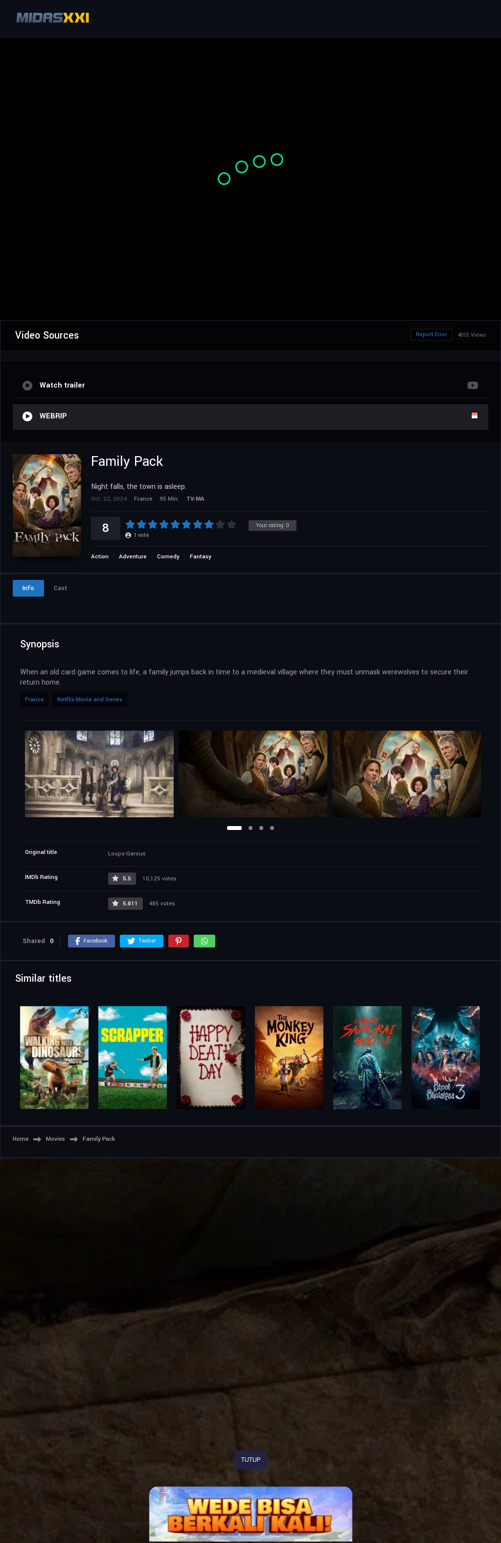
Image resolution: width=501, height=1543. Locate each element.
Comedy (168, 556)
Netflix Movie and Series (89, 699)
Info (28, 588)
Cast (61, 588)
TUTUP (251, 1459)
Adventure (133, 556)
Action (100, 556)
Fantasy (200, 556)
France (34, 699)
